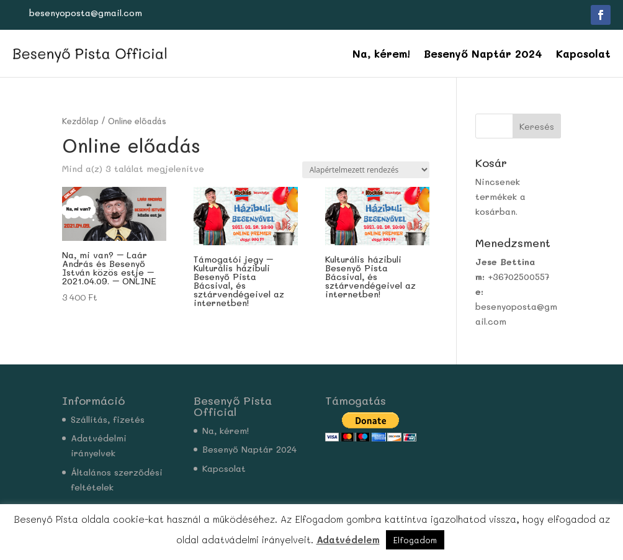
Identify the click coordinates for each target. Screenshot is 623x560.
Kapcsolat (583, 53)
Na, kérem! (381, 53)
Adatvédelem (348, 539)
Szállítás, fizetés (108, 419)
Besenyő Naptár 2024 (483, 53)
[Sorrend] (365, 169)
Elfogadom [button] (415, 540)
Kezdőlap (80, 120)
